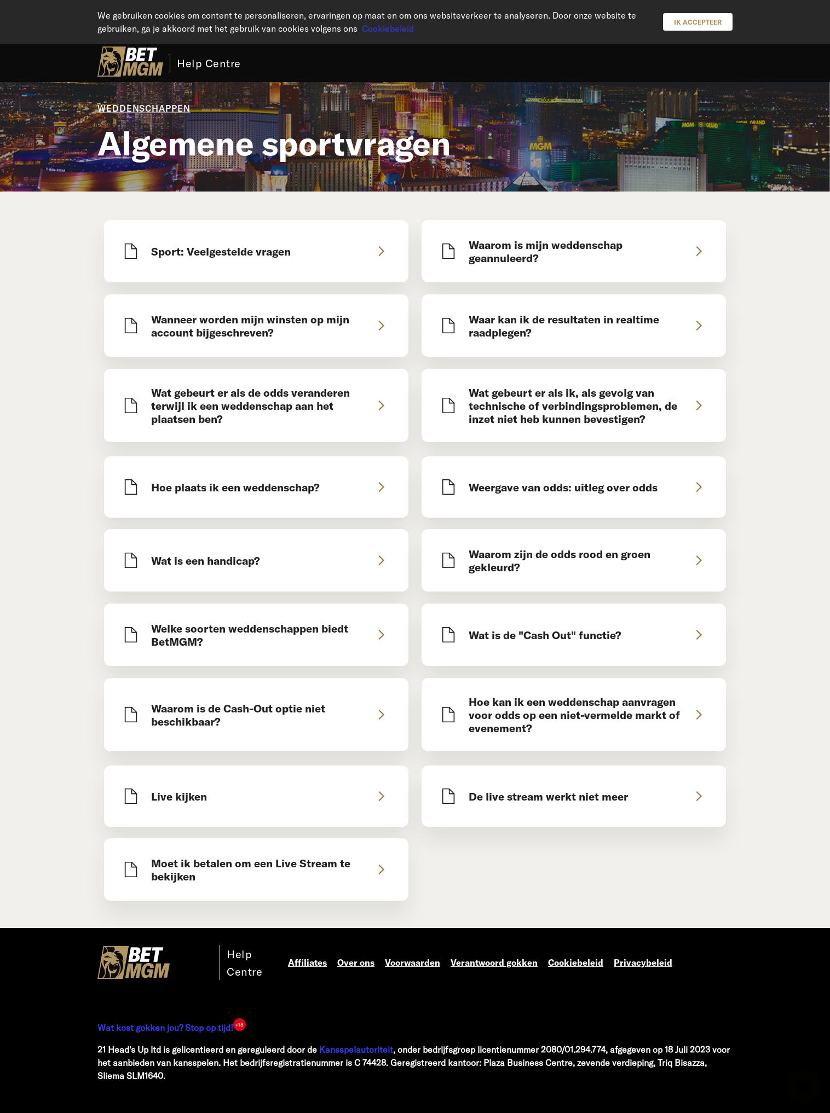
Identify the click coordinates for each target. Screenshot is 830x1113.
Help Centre (209, 62)
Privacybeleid (643, 962)
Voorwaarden (412, 962)
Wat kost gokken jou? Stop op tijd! (165, 1027)
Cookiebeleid (388, 28)
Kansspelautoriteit (356, 1049)
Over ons (355, 962)
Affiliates (307, 962)
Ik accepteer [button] (698, 22)
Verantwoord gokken (494, 962)
